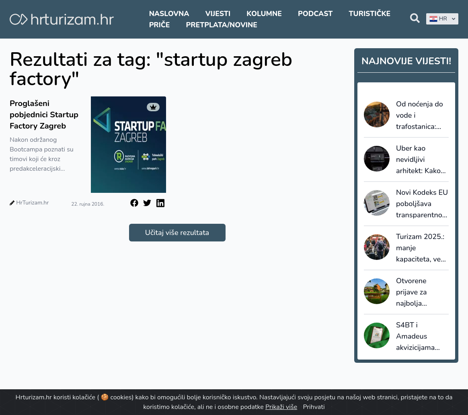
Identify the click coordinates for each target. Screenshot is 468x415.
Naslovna (169, 13)
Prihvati (313, 407)
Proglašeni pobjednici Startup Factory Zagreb (44, 114)
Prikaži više (281, 407)
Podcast (315, 13)
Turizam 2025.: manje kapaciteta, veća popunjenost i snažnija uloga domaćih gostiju (422, 248)
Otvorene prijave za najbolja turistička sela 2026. (418, 292)
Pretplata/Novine (221, 25)
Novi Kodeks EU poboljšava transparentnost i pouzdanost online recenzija (422, 204)
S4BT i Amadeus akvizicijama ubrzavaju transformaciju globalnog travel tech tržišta (419, 336)
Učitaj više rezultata (177, 232)
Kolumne (264, 13)
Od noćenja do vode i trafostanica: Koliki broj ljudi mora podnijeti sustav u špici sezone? (420, 115)
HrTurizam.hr (32, 202)
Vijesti (217, 13)
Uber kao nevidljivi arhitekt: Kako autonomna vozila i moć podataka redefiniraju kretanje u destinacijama (418, 159)
